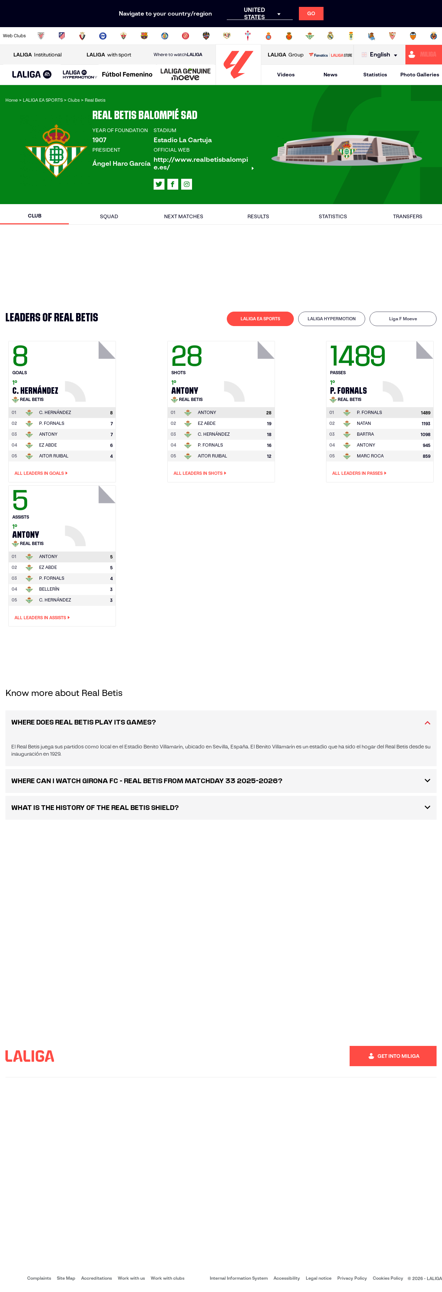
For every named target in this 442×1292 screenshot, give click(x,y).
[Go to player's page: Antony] (250, 369)
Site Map (66, 1278)
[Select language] (381, 54)
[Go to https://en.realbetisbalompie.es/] (309, 35)
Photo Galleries (419, 74)
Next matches (183, 216)
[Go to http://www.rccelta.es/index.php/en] (247, 35)
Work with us (131, 1278)
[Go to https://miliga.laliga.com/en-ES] (423, 54)
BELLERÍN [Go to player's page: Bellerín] (49, 589)
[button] (32, 75)
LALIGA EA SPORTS (260, 318)
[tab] (260, 319)
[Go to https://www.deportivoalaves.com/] (102, 35)
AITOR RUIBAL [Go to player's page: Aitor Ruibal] (53, 455)
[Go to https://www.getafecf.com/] (164, 35)
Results (258, 216)
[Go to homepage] (238, 82)
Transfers (407, 216)
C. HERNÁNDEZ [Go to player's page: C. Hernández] (214, 434)
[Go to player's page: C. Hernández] (91, 369)
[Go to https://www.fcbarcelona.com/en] (144, 35)
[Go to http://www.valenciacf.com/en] (413, 35)
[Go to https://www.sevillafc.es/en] (392, 35)
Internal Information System (239, 1278)
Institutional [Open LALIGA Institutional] (37, 55)
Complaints (39, 1278)
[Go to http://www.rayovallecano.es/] (226, 35)
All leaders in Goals (41, 473)
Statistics (375, 74)
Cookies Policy (388, 1278)
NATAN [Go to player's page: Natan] (364, 423)
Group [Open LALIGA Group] (286, 55)
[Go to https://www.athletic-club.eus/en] (41, 35)
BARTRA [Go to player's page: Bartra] (365, 434)
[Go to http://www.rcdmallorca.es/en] (289, 35)
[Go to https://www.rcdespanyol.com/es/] (268, 35)
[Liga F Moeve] (127, 74)
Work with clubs (167, 1278)
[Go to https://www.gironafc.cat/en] (185, 35)
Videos (286, 74)
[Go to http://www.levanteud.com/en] (206, 35)
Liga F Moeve (403, 318)
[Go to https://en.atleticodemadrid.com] (61, 35)
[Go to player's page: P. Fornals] (409, 369)
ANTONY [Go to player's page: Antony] (48, 434)
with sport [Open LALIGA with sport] (109, 55)
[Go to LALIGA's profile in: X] (159, 184)
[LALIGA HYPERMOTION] (80, 75)
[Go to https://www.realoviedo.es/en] (351, 35)
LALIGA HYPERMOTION (332, 318)
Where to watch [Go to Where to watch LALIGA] (178, 54)
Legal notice (319, 1278)
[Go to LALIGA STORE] (330, 54)
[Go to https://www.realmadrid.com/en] (330, 35)
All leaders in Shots (200, 473)
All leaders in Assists (42, 617)
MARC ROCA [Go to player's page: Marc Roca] (370, 455)
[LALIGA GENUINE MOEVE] (186, 74)
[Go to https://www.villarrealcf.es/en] (433, 35)
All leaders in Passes (359, 473)
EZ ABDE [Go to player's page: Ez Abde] (48, 445)
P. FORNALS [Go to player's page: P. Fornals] (51, 423)
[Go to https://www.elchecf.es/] (123, 35)
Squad (109, 216)
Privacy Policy (352, 1278)
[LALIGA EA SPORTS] (32, 74)
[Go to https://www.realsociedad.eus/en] (371, 35)
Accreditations (96, 1278)
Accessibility (287, 1278)
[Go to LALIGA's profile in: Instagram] (186, 184)
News (330, 74)
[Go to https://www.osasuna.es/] (82, 35)
